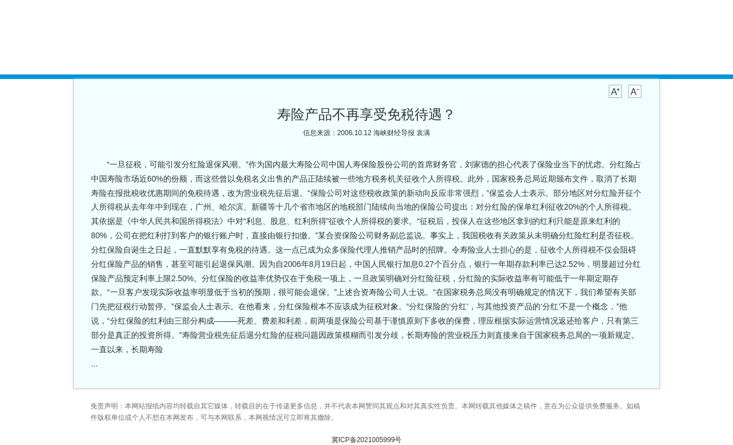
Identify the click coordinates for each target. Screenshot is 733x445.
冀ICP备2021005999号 (367, 440)
